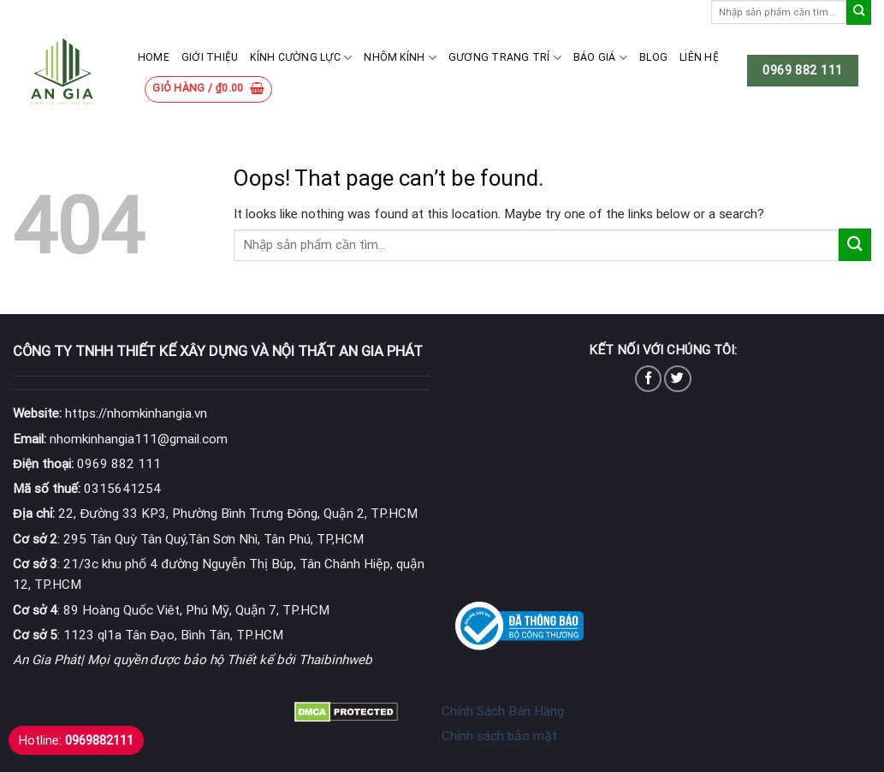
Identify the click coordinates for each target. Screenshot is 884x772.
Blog (653, 57)
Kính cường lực (301, 58)
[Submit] (858, 12)
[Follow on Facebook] (648, 378)
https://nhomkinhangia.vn (110, 413)
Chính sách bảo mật (499, 736)
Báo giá (600, 58)
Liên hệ (699, 57)
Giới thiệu (209, 57)
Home (153, 57)
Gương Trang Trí (504, 58)
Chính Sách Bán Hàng (503, 711)
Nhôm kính (400, 58)
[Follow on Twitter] (677, 378)
